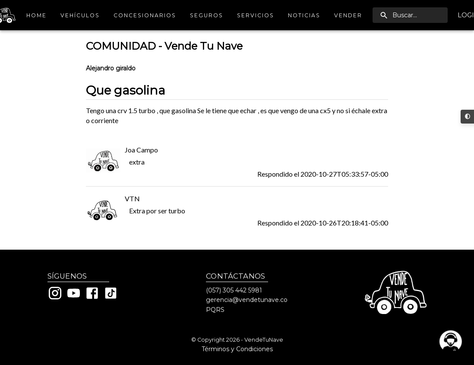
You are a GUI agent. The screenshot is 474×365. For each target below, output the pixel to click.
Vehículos (80, 15)
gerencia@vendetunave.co (247, 300)
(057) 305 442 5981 (234, 290)
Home (36, 15)
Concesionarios (145, 15)
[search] (410, 15)
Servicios (256, 15)
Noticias (304, 15)
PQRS (215, 310)
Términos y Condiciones (237, 349)
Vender (348, 15)
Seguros (206, 15)
